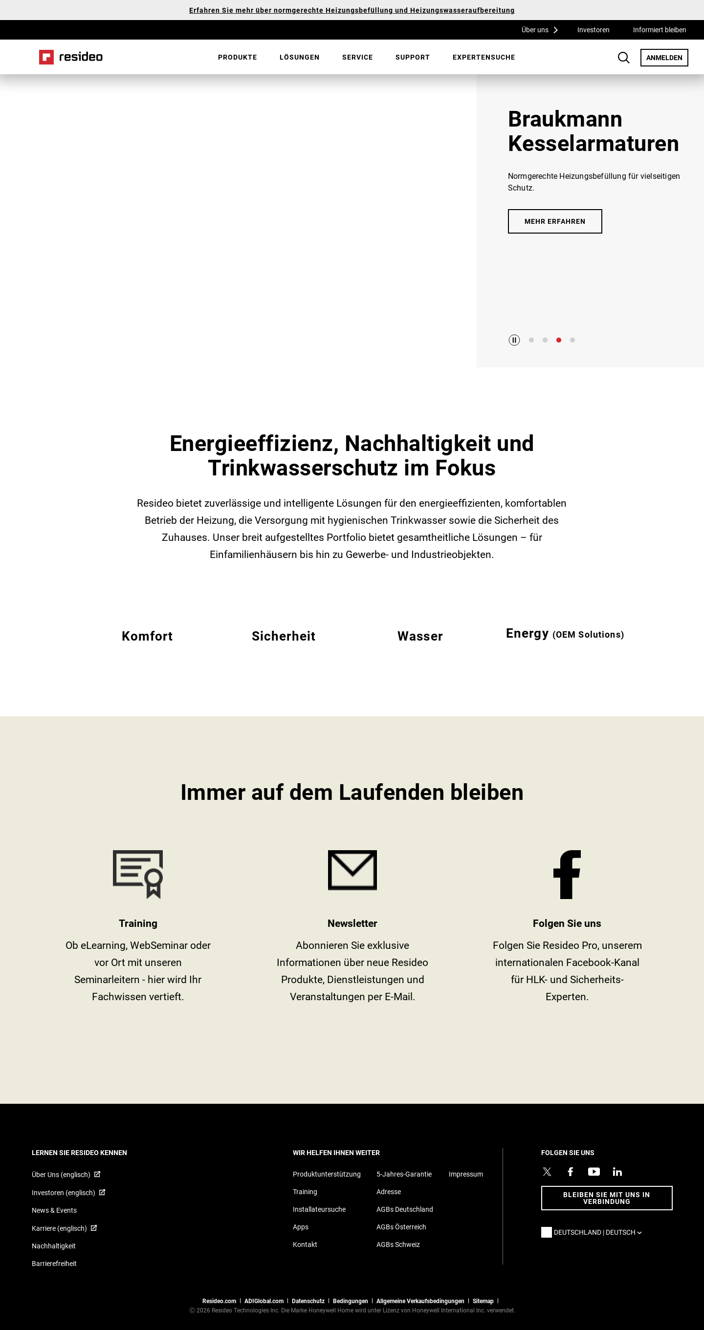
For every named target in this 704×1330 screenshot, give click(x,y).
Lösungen (300, 57)
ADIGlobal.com (264, 1301)
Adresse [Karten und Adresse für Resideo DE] (388, 1191)
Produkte (237, 57)
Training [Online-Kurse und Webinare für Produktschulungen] (305, 1191)
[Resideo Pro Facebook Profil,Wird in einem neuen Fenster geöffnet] (570, 1171)
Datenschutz (308, 1301)
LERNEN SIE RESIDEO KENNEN (93, 1152)
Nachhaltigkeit (54, 1245)
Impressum (466, 1174)
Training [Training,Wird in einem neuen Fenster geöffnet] (138, 930)
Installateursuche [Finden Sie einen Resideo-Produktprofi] (319, 1209)
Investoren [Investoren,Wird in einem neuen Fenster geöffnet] (593, 29)
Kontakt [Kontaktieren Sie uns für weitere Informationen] (305, 1244)
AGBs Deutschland (404, 1209)
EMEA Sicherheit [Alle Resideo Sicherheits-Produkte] (283, 647)
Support (413, 57)
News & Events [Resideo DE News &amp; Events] (54, 1210)
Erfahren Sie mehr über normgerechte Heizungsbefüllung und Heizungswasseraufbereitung (352, 10)
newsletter (352, 930)
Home (71, 57)
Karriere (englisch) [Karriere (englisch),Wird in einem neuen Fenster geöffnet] (59, 1228)
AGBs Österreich (401, 1226)
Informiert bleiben (659, 29)
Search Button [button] (624, 58)
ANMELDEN (667, 57)
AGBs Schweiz (398, 1244)
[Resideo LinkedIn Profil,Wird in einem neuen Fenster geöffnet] (617, 1171)
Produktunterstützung (327, 1174)
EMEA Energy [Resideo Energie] (565, 647)
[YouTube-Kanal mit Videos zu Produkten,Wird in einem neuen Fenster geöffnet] (594, 1171)
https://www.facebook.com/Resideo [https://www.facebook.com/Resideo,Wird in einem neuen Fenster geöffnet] (567, 930)
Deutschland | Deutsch (600, 1232)
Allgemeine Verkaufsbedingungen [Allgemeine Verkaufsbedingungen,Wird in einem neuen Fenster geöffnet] (420, 1301)
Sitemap (483, 1301)
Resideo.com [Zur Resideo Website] (219, 1301)
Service (357, 57)
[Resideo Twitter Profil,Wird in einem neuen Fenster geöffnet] (547, 1171)
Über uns (543, 29)
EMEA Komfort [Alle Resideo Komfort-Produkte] (147, 647)
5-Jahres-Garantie (404, 1174)
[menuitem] (237, 57)
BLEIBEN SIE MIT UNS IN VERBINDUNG (606, 1198)
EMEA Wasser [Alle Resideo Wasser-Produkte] (420, 647)
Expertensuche (484, 57)
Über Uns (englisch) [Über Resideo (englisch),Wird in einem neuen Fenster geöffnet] (61, 1174)
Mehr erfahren (555, 221)
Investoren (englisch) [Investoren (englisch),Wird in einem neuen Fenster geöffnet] (63, 1192)
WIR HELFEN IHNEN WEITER (349, 1152)
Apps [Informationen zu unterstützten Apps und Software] (300, 1226)
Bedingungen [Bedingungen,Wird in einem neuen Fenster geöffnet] (350, 1301)
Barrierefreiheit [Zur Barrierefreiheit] (54, 1263)
